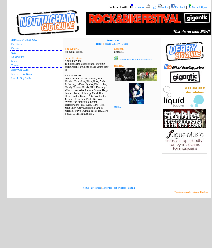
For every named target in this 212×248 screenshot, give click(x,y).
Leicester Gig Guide (22, 73)
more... (118, 106)
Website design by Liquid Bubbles (190, 191)
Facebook (180, 7)
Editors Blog (18, 56)
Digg (153, 7)
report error (120, 187)
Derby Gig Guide (20, 69)
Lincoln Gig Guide (21, 78)
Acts (13, 52)
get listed (96, 187)
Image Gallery (112, 43)
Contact (15, 65)
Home (99, 43)
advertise (107, 187)
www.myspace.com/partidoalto (135, 59)
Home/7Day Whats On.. (24, 39)
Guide (125, 43)
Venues (15, 48)
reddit (165, 7)
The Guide (16, 44)
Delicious (139, 7)
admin (131, 187)
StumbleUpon (199, 7)
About (14, 61)
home (86, 187)
